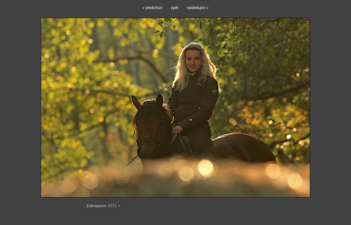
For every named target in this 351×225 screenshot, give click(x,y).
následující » (198, 7)
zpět (174, 7)
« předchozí (152, 7)
